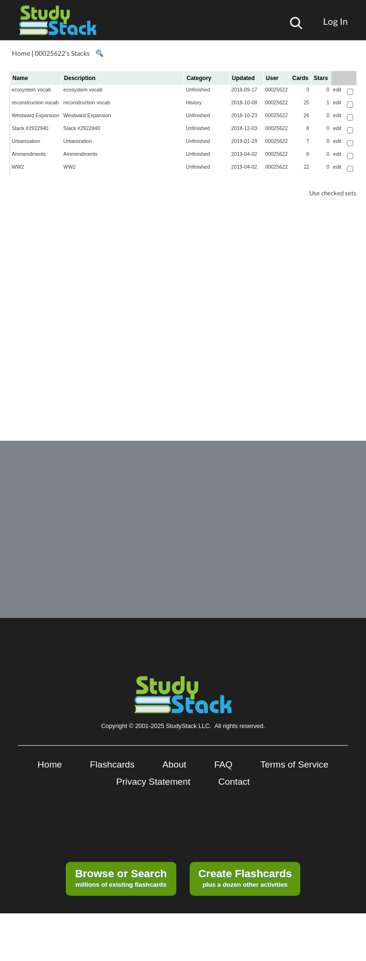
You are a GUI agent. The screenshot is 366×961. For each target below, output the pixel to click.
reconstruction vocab (35, 102)
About (174, 764)
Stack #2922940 (30, 128)
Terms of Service (294, 764)
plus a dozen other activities (245, 877)
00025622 (276, 89)
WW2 (18, 167)
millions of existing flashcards (121, 877)
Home (21, 53)
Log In (335, 21)
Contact (234, 782)
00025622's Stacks (62, 53)
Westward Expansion (36, 115)
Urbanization (26, 141)
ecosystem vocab (31, 89)
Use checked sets (332, 193)
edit (337, 89)
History (194, 102)
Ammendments (29, 154)
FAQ (223, 764)
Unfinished (198, 89)
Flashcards (112, 764)
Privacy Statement (153, 782)
